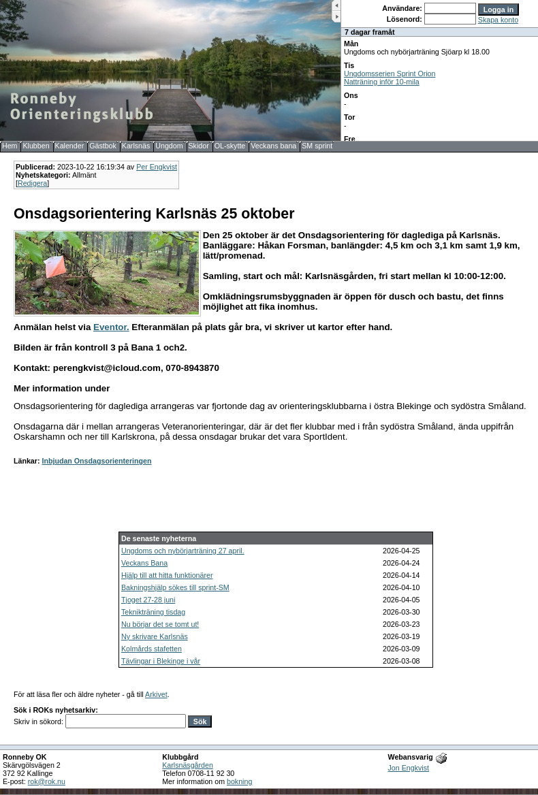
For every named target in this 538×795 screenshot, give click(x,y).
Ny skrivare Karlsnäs (154, 636)
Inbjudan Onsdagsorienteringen (96, 461)
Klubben (35, 146)
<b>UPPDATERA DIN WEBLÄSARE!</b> (439, 70)
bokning (239, 781)
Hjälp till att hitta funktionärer (166, 575)
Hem (10, 146)
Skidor (199, 146)
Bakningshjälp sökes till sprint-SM (175, 587)
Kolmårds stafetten (151, 649)
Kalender (69, 146)
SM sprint (317, 146)
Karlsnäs (136, 146)
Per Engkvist (156, 167)
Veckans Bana (144, 563)
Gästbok (102, 146)
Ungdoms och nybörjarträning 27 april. (182, 551)
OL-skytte (230, 146)
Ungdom (169, 146)
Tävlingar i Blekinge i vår (160, 661)
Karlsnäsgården (187, 765)
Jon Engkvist (408, 768)
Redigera (32, 183)
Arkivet (156, 694)
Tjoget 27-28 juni (148, 600)
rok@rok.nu (46, 781)
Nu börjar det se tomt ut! (160, 624)
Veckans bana (273, 146)
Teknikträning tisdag (153, 612)
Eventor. (111, 327)
